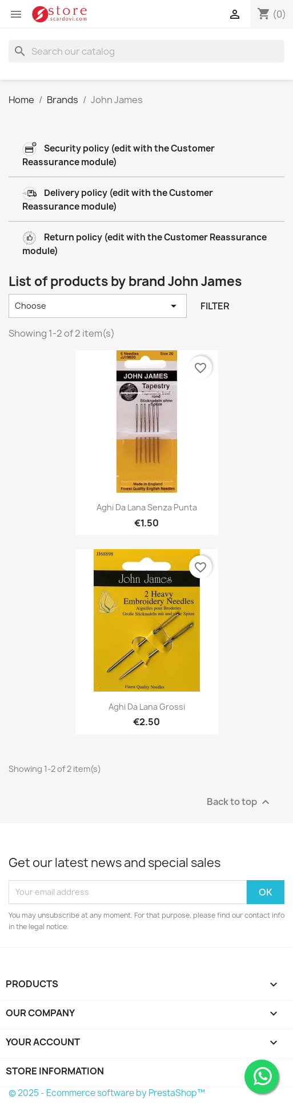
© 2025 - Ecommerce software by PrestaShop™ (107, 1093)
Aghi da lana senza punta (147, 507)
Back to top (239, 802)
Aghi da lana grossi (147, 706)
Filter (215, 306)
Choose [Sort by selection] (97, 306)
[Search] (146, 51)
